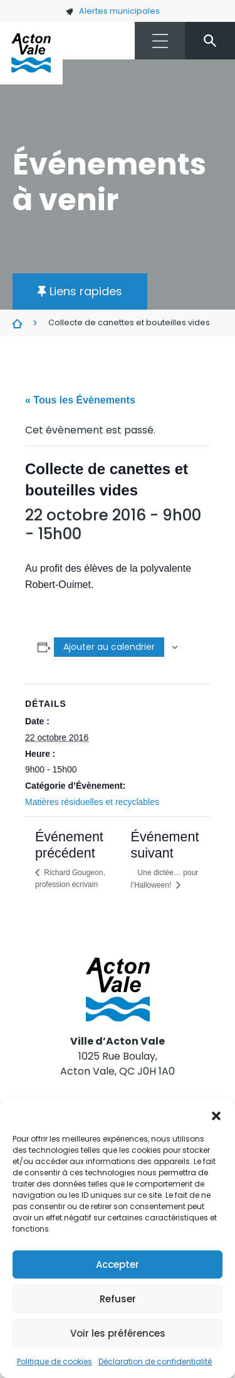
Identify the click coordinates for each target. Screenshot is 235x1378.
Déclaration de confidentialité (155, 1361)
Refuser (118, 1298)
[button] (216, 1114)
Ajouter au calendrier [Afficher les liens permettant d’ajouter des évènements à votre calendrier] (109, 647)
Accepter (117, 1264)
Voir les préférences (117, 1333)
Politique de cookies (54, 1361)
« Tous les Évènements (80, 400)
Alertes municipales (112, 11)
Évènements (17, 323)
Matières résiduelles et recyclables (92, 802)
